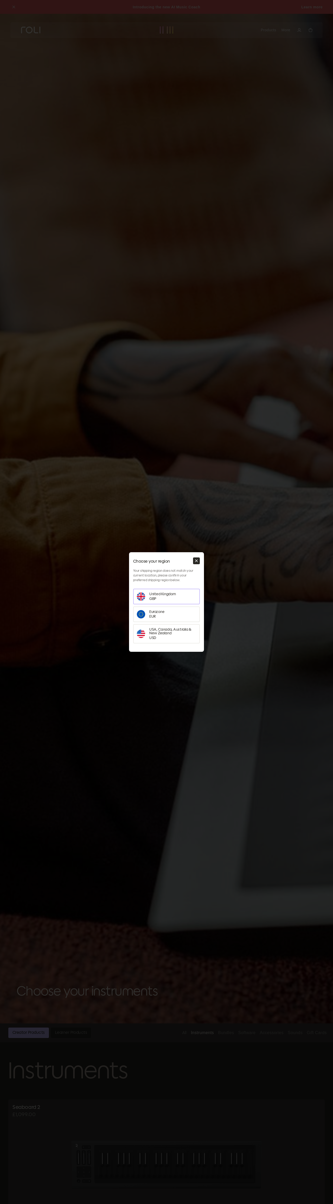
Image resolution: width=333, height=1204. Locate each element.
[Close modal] (196, 560)
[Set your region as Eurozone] (166, 614)
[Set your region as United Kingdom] (166, 596)
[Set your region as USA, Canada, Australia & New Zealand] (166, 634)
